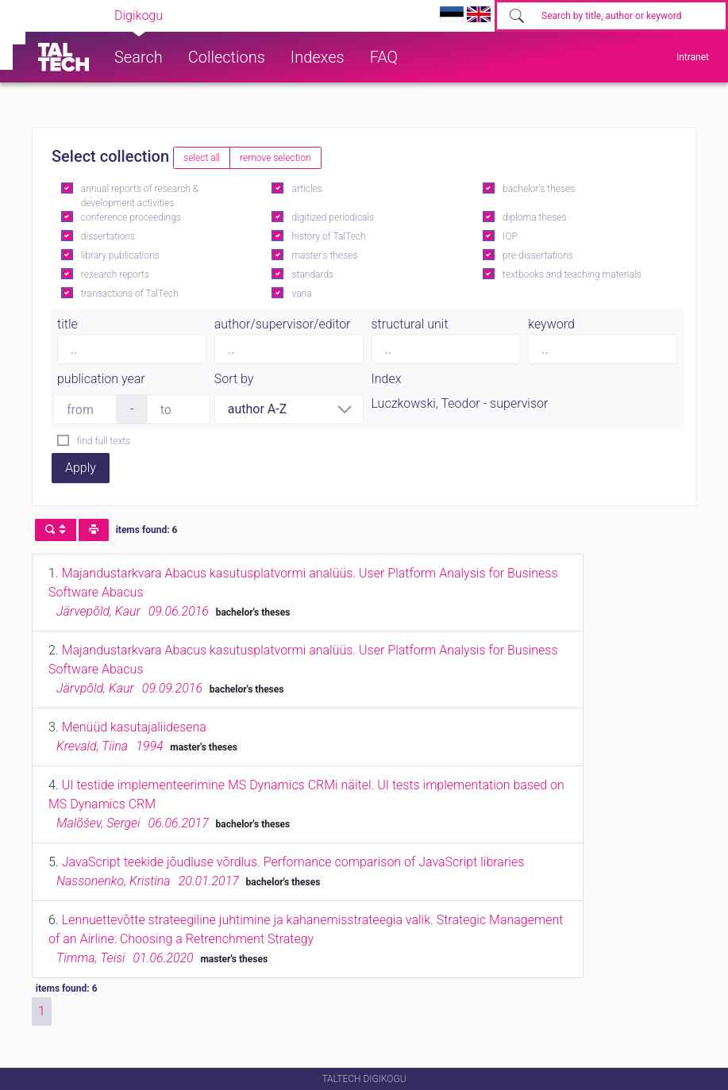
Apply (80, 467)
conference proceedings (131, 217)
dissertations (108, 236)
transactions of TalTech (130, 293)
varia (301, 293)
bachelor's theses (539, 188)
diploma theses (534, 217)
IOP (510, 236)
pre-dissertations (538, 255)
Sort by (234, 378)
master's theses (324, 255)
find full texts (103, 441)
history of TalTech (328, 236)
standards (312, 274)
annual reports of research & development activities (139, 196)
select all (201, 157)
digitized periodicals (332, 217)
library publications (120, 255)
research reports (115, 274)
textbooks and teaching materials (572, 274)
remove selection (275, 157)
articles (306, 188)
